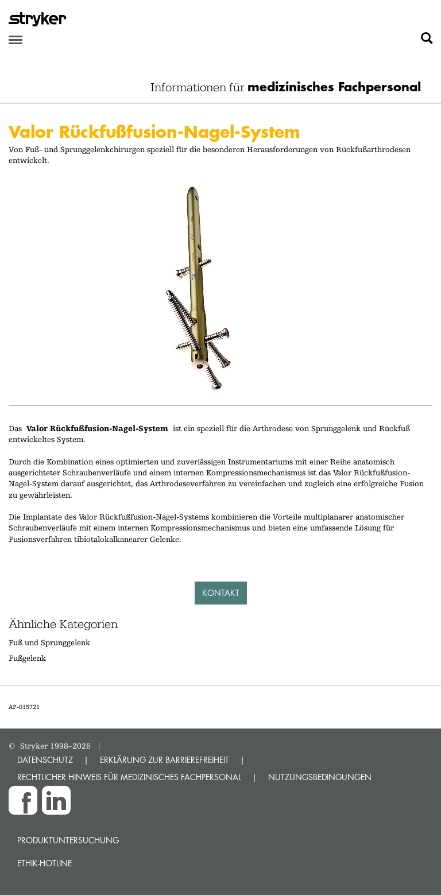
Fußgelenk (27, 657)
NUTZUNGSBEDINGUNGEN (320, 777)
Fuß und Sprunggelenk (49, 642)
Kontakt (220, 592)
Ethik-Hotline (44, 863)
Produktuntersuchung (68, 840)
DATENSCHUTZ (45, 759)
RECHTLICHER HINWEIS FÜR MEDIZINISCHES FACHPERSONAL (129, 777)
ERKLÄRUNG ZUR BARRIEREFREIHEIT (164, 759)
